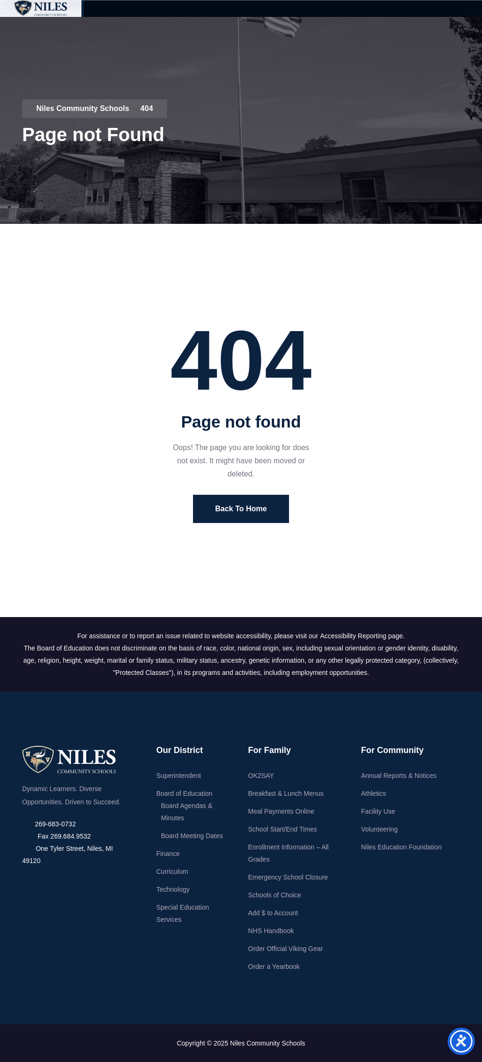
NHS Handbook (271, 931)
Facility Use (378, 811)
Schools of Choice (274, 895)
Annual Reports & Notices (398, 775)
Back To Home (241, 509)
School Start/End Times (282, 829)
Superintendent (178, 775)
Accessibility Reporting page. (362, 636)
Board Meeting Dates (192, 836)
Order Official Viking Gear (285, 948)
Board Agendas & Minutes (186, 812)
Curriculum (172, 871)
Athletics (373, 793)
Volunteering (379, 829)
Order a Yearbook (274, 966)
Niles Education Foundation (401, 847)
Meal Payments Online (281, 811)
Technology (173, 889)
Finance (168, 853)
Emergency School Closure (288, 877)
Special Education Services (182, 913)
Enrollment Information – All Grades (288, 853)
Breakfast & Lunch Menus (285, 793)
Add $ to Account (273, 913)
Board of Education (184, 793)
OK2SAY (261, 775)
